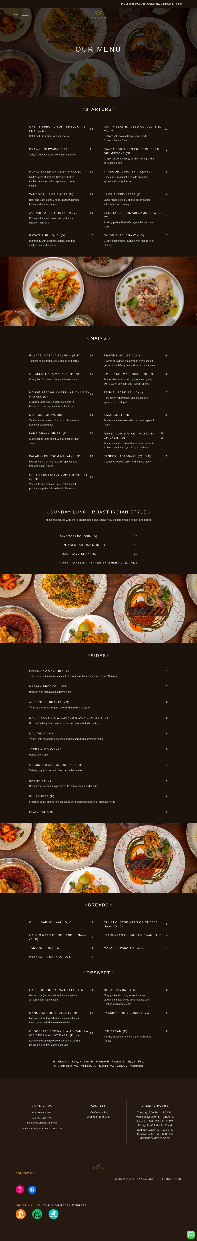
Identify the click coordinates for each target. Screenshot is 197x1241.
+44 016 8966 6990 (129, 3)
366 (143, 3)
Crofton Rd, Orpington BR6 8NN (165, 3)
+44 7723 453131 (42, 1129)
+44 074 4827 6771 (42, 1119)
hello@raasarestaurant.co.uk (42, 1123)
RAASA (141, 1179)
